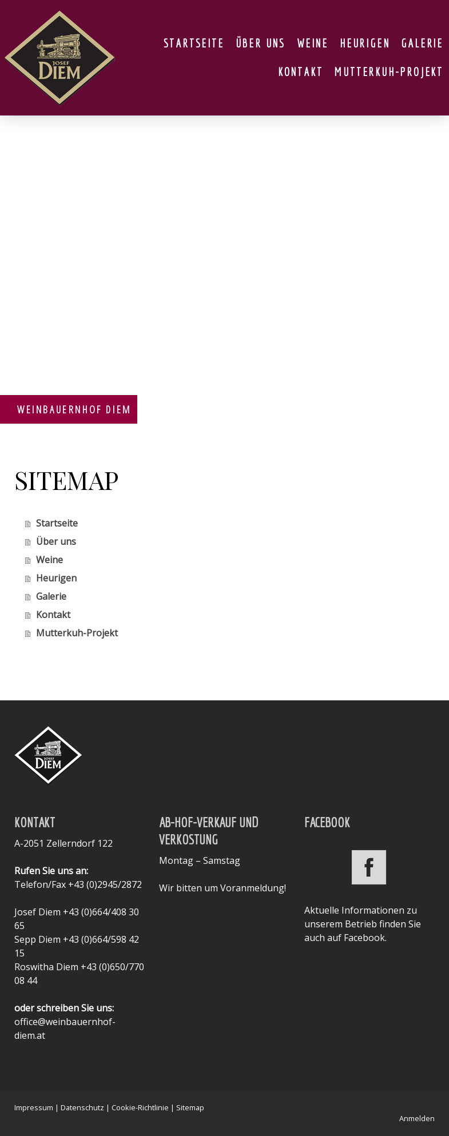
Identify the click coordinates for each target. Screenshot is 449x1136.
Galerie (422, 43)
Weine (312, 43)
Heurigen (365, 43)
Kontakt (300, 71)
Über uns (260, 43)
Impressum (33, 1107)
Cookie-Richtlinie (140, 1107)
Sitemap (190, 1107)
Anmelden (417, 1118)
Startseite (194, 43)
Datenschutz (82, 1107)
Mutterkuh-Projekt (388, 71)
